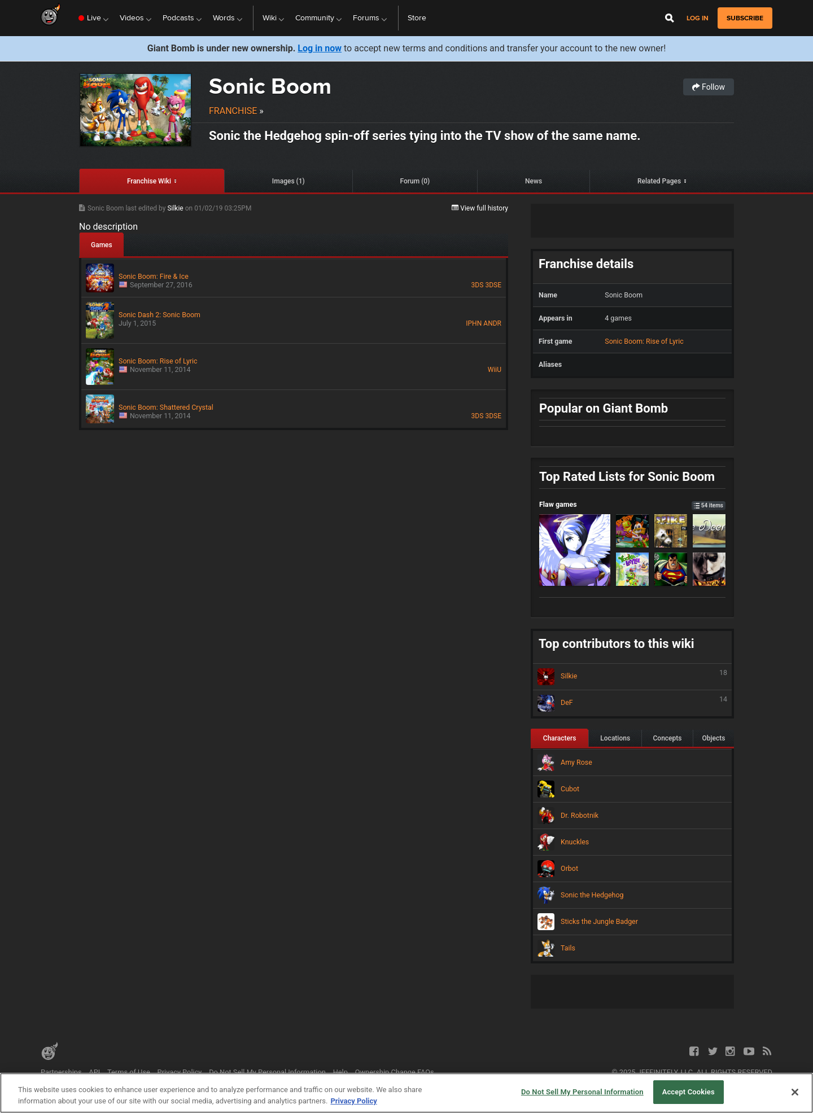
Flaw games (632, 504)
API (94, 1072)
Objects (713, 738)
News (533, 181)
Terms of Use (128, 1072)
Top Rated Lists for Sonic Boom (627, 477)
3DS (477, 285)
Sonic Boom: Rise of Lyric (644, 341)
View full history (480, 208)
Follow (708, 86)
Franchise (233, 111)
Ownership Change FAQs (394, 1072)
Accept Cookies (688, 1092)
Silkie (176, 208)
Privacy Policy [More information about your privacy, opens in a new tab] (353, 1101)
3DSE (493, 285)
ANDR (492, 323)
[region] (406, 1093)
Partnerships (61, 1072)
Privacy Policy (180, 1072)
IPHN (474, 323)
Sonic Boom (270, 86)
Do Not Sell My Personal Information (267, 1072)
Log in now (320, 48)
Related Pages (659, 181)
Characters (559, 738)
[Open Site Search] (670, 18)
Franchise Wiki (149, 181)
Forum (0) (415, 181)
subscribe (745, 18)
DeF (632, 703)
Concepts (667, 738)
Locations (615, 738)
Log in (698, 18)
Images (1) (288, 181)
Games (101, 245)
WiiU (494, 370)
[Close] (795, 1092)
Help (340, 1072)
